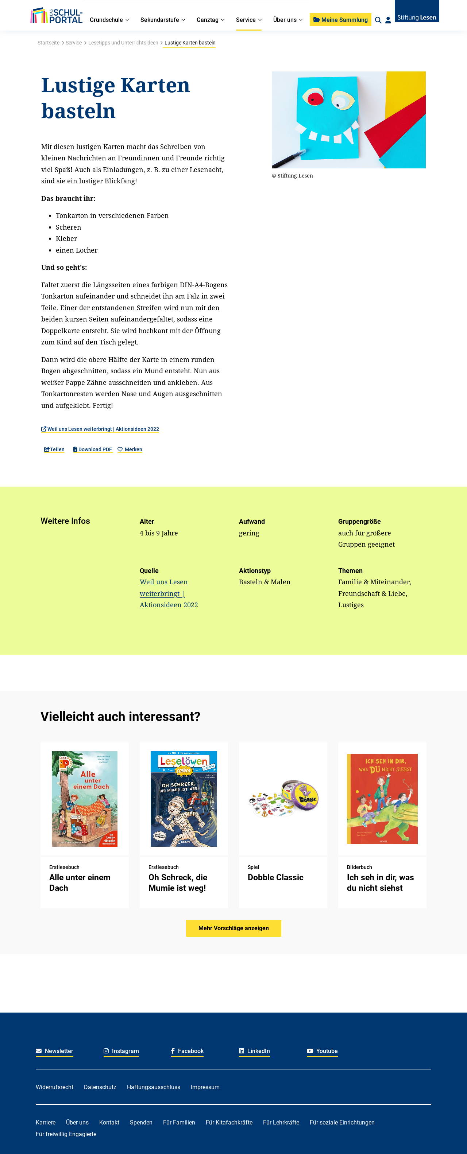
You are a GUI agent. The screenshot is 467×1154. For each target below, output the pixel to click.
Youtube (322, 1051)
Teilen (54, 449)
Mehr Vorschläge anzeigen (233, 928)
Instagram (121, 1051)
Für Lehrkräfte (281, 1122)
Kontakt (109, 1122)
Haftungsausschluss (153, 1087)
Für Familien (179, 1122)
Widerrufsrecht (54, 1087)
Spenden (141, 1122)
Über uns (77, 1122)
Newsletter (54, 1051)
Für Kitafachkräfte (229, 1122)
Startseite (48, 43)
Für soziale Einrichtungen (342, 1122)
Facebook (187, 1051)
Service (74, 43)
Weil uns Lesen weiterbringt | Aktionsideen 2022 (100, 429)
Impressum (205, 1087)
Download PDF (93, 449)
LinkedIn (254, 1051)
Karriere (45, 1122)
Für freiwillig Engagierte (66, 1134)
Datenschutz (100, 1087)
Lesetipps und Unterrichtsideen (123, 43)
